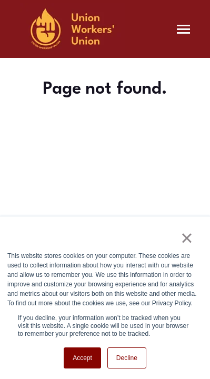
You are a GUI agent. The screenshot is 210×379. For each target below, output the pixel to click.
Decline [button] (126, 358)
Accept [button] (82, 358)
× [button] (187, 238)
